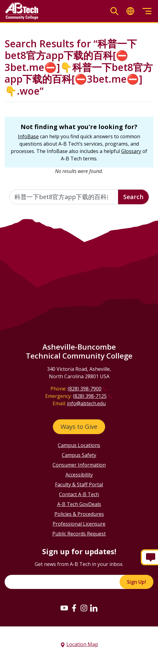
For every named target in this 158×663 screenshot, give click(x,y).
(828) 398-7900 (84, 388)
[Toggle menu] (147, 11)
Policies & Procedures (79, 514)
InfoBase (28, 136)
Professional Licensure (79, 523)
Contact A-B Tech (79, 494)
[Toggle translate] (130, 11)
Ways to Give (79, 426)
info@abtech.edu (86, 403)
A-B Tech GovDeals (79, 504)
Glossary (131, 151)
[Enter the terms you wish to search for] (63, 197)
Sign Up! (136, 582)
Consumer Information (79, 464)
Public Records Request (79, 533)
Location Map (82, 644)
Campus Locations (79, 445)
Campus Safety (79, 455)
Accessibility (79, 474)
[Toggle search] (114, 11)
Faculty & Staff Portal (79, 484)
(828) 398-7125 (90, 396)
